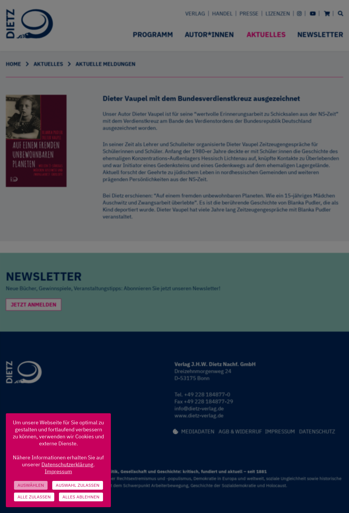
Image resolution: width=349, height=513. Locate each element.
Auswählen (31, 485)
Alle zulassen (34, 497)
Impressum (58, 471)
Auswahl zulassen (78, 485)
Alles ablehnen (81, 497)
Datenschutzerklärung (67, 464)
